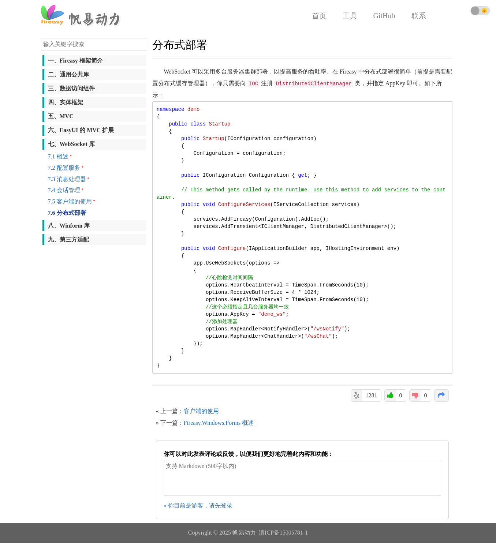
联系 (418, 16)
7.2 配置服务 (64, 168)
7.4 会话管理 (64, 190)
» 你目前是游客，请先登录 (198, 505)
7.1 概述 (58, 156)
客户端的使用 (201, 411)
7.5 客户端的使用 (70, 201)
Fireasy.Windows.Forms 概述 (219, 423)
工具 (350, 16)
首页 (319, 16)
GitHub (384, 16)
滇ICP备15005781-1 (283, 532)
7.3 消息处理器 (67, 179)
